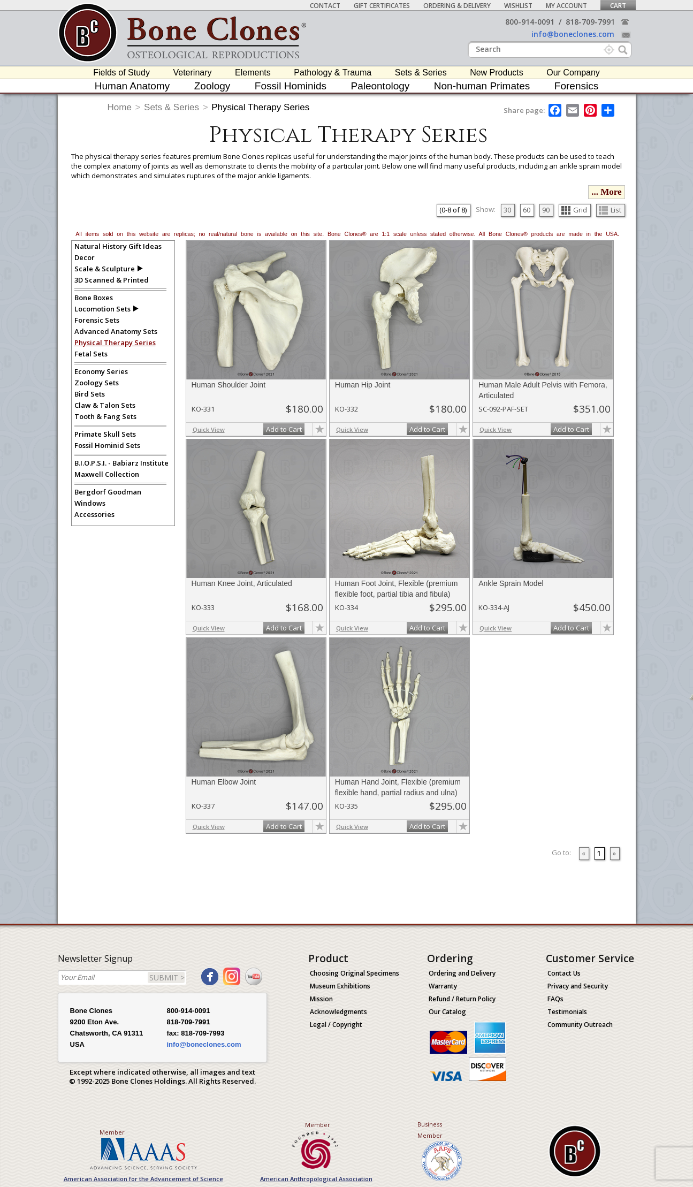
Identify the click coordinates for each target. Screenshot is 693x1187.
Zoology (212, 86)
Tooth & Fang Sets (105, 416)
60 (526, 210)
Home (120, 107)
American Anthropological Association (316, 1179)
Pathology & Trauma (332, 72)
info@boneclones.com (572, 34)
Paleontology (380, 86)
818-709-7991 (590, 22)
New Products (496, 72)
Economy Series (101, 371)
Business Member (430, 1129)
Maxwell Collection (106, 474)
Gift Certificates (382, 5)
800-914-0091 (529, 22)
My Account (566, 5)
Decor (84, 257)
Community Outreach (580, 1024)
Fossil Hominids (290, 86)
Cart (618, 5)
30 (507, 210)
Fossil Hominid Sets (107, 445)
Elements (253, 72)
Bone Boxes (93, 297)
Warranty (443, 986)
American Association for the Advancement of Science (143, 1179)
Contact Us (564, 973)
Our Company (573, 72)
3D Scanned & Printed (111, 280)
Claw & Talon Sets (104, 405)
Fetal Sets (91, 354)
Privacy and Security (577, 986)
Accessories (94, 514)
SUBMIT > (167, 977)
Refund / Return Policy (462, 998)
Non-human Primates (482, 86)
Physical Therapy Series (260, 107)
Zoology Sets (96, 382)
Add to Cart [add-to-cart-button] (284, 429)
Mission (321, 998)
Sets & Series (421, 72)
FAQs (555, 998)
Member (112, 1132)
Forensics (576, 86)
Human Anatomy (132, 86)
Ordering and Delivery (462, 973)
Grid (574, 210)
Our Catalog (447, 1011)
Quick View (209, 429)
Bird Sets (89, 394)
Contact (325, 5)
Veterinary (192, 72)
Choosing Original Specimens (354, 973)
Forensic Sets (96, 320)
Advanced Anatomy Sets (115, 331)
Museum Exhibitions (340, 986)
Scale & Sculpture (104, 268)
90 (546, 210)
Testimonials (567, 1011)
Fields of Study (121, 72)
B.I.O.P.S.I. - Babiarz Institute (121, 463)
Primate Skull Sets (105, 434)
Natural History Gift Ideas (118, 246)
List (610, 210)
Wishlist (518, 5)
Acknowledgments (338, 1011)
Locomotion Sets (102, 309)
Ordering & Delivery (457, 5)
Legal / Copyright (336, 1024)
